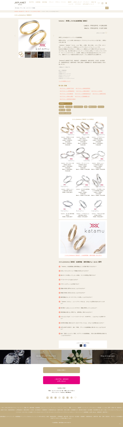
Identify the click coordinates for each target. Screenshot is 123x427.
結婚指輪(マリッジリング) (66, 103)
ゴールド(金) (69, 106)
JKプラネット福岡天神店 (99, 93)
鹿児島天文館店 (83, 409)
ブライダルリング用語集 (95, 407)
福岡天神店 (60, 409)
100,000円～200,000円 (65, 113)
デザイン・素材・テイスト (70, 407)
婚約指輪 (32, 407)
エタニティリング (45, 407)
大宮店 (32, 409)
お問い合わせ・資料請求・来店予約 (98, 412)
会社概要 (90, 409)
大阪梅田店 (44, 409)
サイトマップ (79, 412)
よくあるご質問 (106, 407)
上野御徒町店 (19, 409)
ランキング (85, 407)
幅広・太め (62, 109)
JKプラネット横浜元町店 (83, 91)
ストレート (100, 106)
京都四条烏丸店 (52, 409)
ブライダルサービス (39, 412)
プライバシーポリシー (69, 412)
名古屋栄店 (38, 409)
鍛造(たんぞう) (92, 106)
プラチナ (62, 106)
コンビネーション (78, 106)
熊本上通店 (67, 409)
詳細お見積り (61, 370)
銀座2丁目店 (4, 409)
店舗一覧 (93, 2)
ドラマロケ (18, 412)
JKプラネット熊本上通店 (66, 96)
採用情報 (86, 412)
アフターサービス (49, 412)
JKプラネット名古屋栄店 (66, 93)
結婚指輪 (37, 407)
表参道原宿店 (11, 409)
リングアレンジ (59, 412)
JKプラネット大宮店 (96, 91)
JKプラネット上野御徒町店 (67, 91)
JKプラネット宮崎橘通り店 (82, 96)
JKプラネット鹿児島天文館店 (67, 99)
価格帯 (79, 407)
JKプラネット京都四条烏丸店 (83, 93)
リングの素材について (65, 81)
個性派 (68, 109)
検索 (107, 7)
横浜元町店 (26, 409)
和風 (86, 106)
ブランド (60, 407)
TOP (2, 407)
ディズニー (54, 407)
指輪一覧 (26, 407)
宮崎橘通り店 (74, 409)
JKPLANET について (88, 4)
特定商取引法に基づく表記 (100, 409)
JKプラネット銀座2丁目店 (67, 88)
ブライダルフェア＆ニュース (115, 409)
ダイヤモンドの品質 (27, 412)
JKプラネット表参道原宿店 (83, 88)
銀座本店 (119, 407)
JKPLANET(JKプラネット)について (14, 407)
